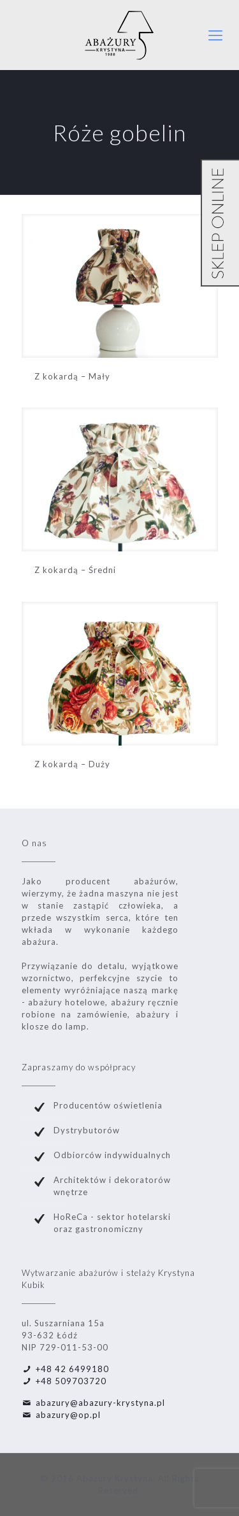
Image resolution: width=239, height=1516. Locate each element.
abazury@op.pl (68, 1415)
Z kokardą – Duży (72, 764)
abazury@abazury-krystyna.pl (100, 1403)
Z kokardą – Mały (72, 376)
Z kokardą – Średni (75, 570)
